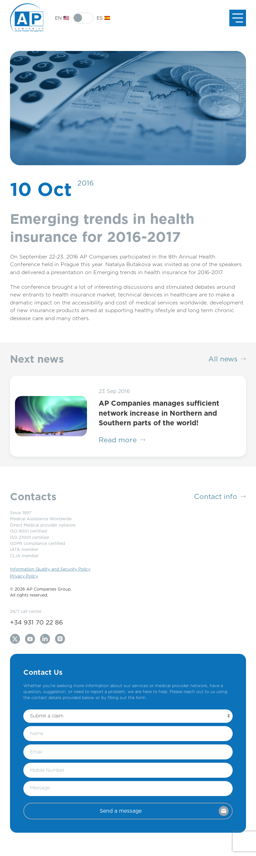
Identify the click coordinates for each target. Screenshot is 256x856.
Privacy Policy (24, 576)
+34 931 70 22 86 (36, 622)
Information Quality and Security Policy (50, 569)
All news (227, 359)
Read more (122, 440)
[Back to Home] (26, 18)
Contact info (220, 496)
